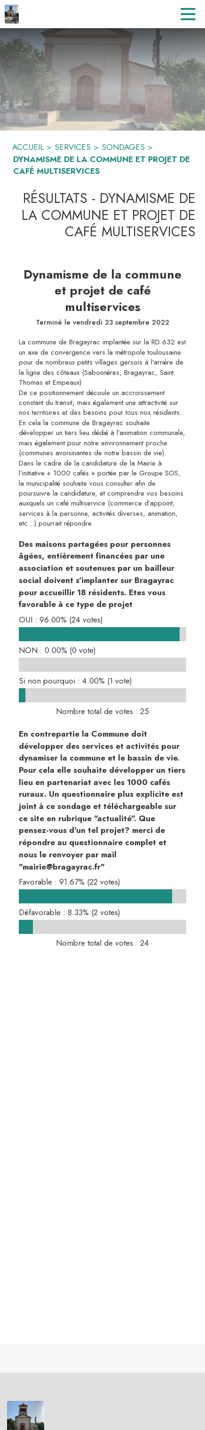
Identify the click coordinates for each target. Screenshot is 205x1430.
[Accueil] (12, 14)
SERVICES (73, 147)
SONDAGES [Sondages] (123, 147)
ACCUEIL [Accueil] (28, 147)
